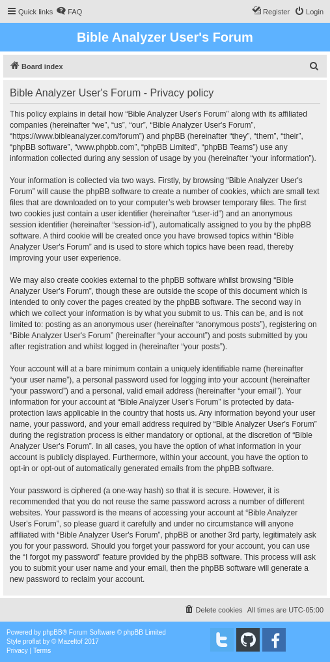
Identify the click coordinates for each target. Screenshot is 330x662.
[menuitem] (69, 12)
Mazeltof (70, 641)
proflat (32, 641)
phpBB (52, 632)
